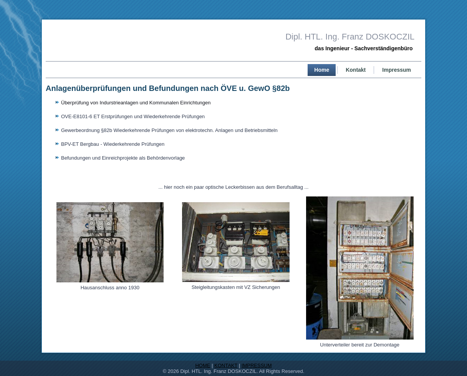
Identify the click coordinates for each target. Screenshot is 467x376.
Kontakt (356, 70)
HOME (202, 365)
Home (321, 70)
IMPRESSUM (257, 365)
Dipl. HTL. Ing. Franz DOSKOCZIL (349, 36)
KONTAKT (225, 365)
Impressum (396, 70)
